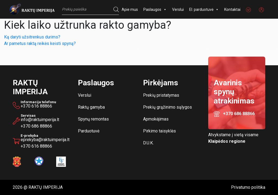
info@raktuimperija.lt (40, 119)
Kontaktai (232, 9)
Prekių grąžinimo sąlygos (167, 107)
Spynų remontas (93, 119)
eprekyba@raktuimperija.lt (45, 138)
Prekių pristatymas (161, 95)
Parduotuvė (88, 131)
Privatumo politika (248, 187)
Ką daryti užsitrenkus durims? (32, 37)
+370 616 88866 (36, 106)
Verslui (178, 9)
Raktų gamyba (91, 107)
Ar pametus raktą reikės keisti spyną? (40, 43)
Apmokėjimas (156, 119)
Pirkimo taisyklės (159, 131)
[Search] (115, 9)
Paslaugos (155, 9)
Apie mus (130, 9)
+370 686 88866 (36, 126)
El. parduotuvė (204, 9)
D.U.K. (148, 142)
